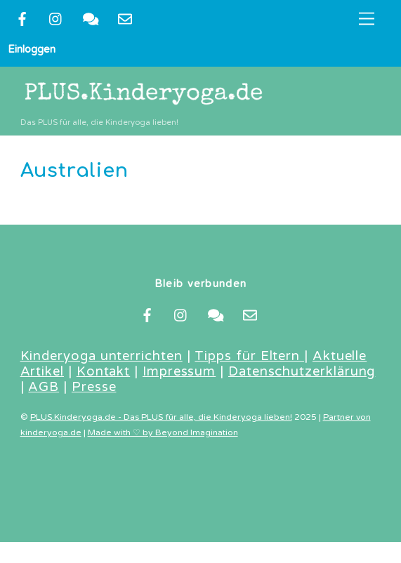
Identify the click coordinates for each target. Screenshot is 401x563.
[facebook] (22, 18)
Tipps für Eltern (249, 356)
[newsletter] (125, 18)
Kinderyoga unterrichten (101, 356)
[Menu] (367, 19)
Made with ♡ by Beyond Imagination (163, 433)
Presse (94, 387)
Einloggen (31, 49)
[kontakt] (91, 18)
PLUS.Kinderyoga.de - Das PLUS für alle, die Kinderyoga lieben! (161, 417)
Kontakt (103, 371)
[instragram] (56, 18)
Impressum (179, 371)
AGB (43, 387)
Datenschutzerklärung (301, 371)
